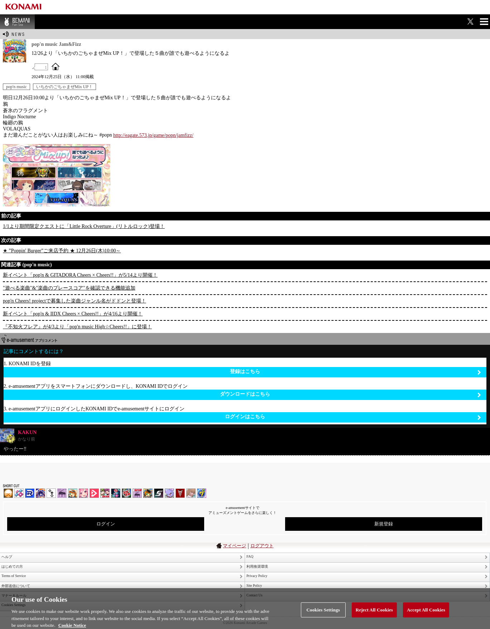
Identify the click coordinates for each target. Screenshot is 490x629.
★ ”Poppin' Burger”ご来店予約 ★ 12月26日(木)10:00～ (62, 250)
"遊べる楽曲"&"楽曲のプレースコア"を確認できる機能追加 (69, 288)
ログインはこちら (353, 417)
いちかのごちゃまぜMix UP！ (64, 86)
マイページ (234, 545)
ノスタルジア (62, 493)
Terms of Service (13, 576)
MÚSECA (180, 493)
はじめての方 (12, 566)
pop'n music (16, 86)
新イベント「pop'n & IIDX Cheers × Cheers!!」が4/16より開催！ (73, 313)
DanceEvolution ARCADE (191, 493)
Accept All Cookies (426, 614)
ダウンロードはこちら (350, 394)
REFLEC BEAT (169, 493)
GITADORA (40, 493)
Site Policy (254, 585)
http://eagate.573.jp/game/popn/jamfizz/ (153, 135)
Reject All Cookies (374, 614)
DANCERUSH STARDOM (29, 493)
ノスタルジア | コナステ (137, 493)
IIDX (8, 493)
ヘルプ (6, 557)
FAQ (249, 556)
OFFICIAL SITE (55, 66)
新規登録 (383, 523)
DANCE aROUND (94, 493)
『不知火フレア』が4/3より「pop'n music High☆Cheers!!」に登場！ (77, 326)
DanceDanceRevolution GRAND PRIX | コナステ (115, 493)
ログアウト (262, 545)
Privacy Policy (257, 576)
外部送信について (15, 586)
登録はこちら (355, 372)
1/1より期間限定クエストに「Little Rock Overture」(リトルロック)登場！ (84, 226)
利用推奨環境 (257, 566)
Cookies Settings (323, 614)
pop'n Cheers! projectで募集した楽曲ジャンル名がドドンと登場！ (74, 301)
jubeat (51, 493)
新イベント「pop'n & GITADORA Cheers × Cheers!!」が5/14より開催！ (80, 275)
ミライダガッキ (201, 493)
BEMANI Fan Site (17, 21)
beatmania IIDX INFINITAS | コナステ (105, 493)
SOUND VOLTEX (83, 493)
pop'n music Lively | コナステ (148, 493)
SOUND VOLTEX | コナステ (158, 493)
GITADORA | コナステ (126, 493)
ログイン (105, 523)
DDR (19, 493)
